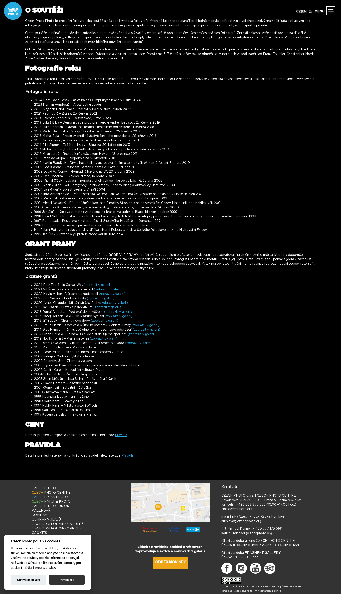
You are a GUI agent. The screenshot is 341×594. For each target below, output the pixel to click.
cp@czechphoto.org (236, 509)
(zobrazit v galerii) (97, 285)
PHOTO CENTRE (51, 492)
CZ (298, 11)
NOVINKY (39, 515)
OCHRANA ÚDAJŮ (46, 519)
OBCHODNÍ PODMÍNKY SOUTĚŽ (57, 524)
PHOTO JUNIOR (50, 506)
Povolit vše (67, 579)
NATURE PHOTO (51, 501)
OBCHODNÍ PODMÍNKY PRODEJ (58, 528)
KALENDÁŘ (41, 510)
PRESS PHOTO (50, 497)
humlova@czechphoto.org (241, 521)
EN (304, 11)
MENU (319, 11)
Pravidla (121, 435)
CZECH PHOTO (44, 488)
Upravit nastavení (28, 579)
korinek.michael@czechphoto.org (246, 533)
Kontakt (230, 487)
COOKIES (39, 533)
